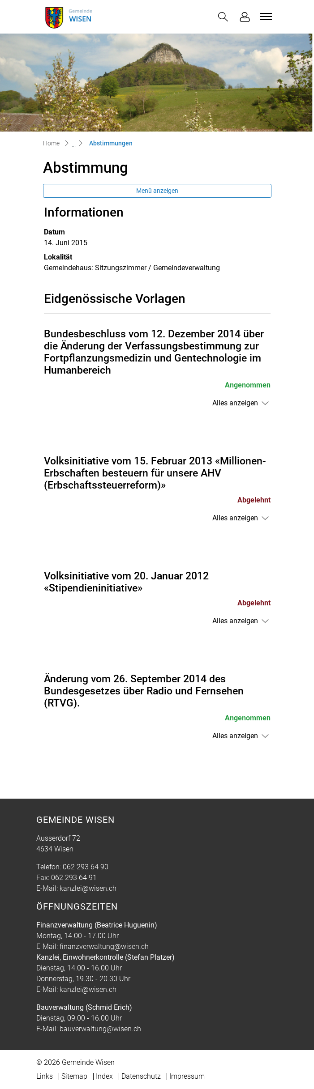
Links (44, 1076)
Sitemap (74, 1076)
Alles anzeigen (235, 403)
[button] (223, 17)
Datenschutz (141, 1076)
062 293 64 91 (74, 877)
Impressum (187, 1076)
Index (104, 1076)
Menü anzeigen (157, 190)
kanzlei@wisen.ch (88, 888)
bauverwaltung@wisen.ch (100, 1029)
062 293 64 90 (85, 867)
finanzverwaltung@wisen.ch (104, 946)
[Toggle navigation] (264, 16)
